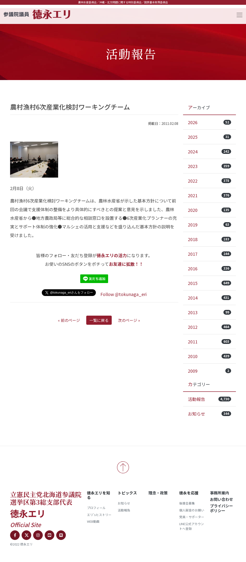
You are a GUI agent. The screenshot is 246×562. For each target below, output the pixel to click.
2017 (209, 254)
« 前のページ (69, 320)
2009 (209, 371)
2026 (209, 122)
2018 (209, 239)
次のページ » (129, 320)
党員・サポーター (191, 517)
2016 (209, 268)
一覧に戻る (99, 320)
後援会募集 (187, 503)
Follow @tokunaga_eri (123, 294)
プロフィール (96, 507)
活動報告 (209, 399)
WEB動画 (93, 521)
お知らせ (209, 414)
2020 (209, 210)
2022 (209, 181)
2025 (209, 137)
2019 (209, 224)
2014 (209, 298)
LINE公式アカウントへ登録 (191, 526)
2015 (209, 283)
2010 (209, 356)
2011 (209, 341)
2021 (209, 195)
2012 (209, 327)
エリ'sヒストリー (99, 514)
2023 (209, 166)
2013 (209, 312)
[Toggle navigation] (238, 14)
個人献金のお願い (191, 510)
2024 (209, 151)
